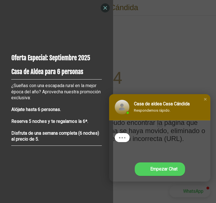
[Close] (105, 7)
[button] (205, 99)
